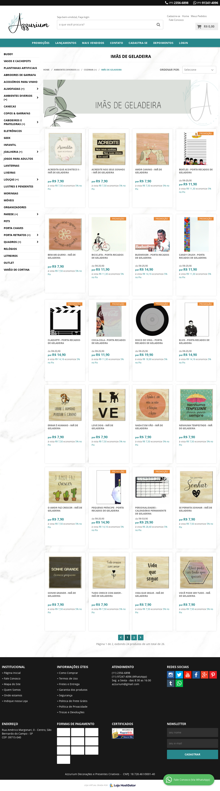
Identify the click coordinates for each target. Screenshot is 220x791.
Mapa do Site (12, 684)
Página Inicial (12, 673)
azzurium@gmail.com (125, 684)
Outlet (9, 262)
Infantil (10, 145)
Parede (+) (11, 214)
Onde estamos (13, 695)
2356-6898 (178, 3)
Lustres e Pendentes (18, 186)
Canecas (10, 106)
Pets (7, 221)
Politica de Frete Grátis (73, 701)
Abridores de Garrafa (20, 75)
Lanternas (11, 165)
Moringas (11, 193)
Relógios (10, 249)
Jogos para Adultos (18, 158)
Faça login (83, 17)
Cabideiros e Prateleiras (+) (14, 122)
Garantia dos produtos (73, 689)
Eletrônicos (13, 131)
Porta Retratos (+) (17, 235)
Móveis (9, 200)
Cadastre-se (173, 16)
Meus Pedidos (199, 16)
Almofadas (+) (14, 89)
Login (183, 43)
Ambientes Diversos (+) (18, 97)
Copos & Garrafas (17, 113)
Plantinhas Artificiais (20, 68)
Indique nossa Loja (16, 701)
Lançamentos (66, 43)
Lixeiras (9, 172)
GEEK (7, 138)
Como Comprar (68, 673)
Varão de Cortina (17, 269)
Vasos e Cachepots (17, 61)
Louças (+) (11, 179)
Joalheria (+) (13, 152)
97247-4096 (207, 3)
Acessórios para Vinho (20, 82)
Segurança (65, 695)
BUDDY (8, 54)
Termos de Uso (68, 678)
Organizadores (15, 207)
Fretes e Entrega (69, 684)
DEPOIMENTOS (163, 43)
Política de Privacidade (73, 706)
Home (185, 16)
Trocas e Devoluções (71, 712)
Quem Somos (12, 689)
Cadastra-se (138, 43)
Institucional (13, 667)
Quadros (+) (12, 242)
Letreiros (11, 256)
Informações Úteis (72, 667)
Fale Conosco (176, 20)
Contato (116, 43)
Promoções (41, 43)
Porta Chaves (13, 228)
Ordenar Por (169, 69)
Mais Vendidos (93, 43)
